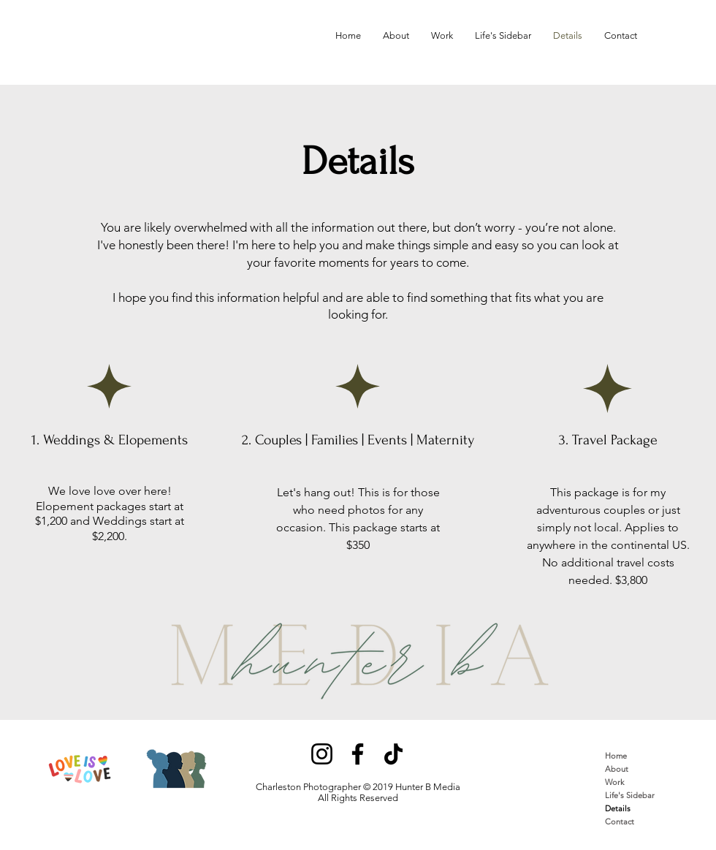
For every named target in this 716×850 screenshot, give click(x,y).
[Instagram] (322, 754)
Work (614, 782)
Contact (619, 821)
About (616, 769)
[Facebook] (357, 754)
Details (618, 808)
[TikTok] (393, 754)
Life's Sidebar (630, 795)
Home (616, 756)
